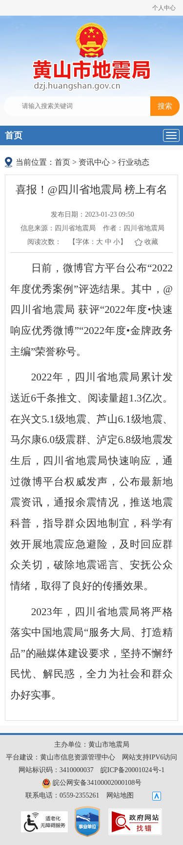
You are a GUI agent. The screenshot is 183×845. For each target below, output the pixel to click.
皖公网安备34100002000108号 (91, 782)
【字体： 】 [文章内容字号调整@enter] (98, 241)
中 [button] (108, 241)
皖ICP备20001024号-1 (132, 770)
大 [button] (99, 241)
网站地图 (120, 795)
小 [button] (116, 241)
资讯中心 (94, 162)
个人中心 (164, 7)
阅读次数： (44, 241)
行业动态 (133, 162)
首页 (13, 135)
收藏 (151, 241)
